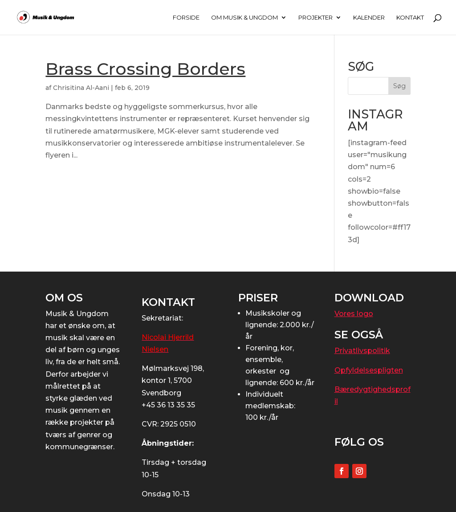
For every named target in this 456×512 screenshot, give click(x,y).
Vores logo (353, 313)
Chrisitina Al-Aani (81, 88)
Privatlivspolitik (362, 350)
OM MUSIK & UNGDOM (244, 17)
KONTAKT (410, 17)
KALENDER (369, 17)
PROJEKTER (315, 17)
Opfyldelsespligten (368, 370)
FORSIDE (186, 17)
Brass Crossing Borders (145, 68)
